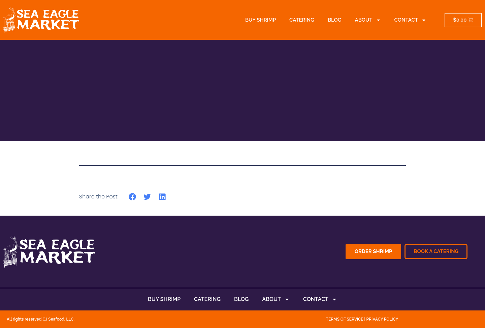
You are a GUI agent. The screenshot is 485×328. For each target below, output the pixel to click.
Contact (410, 20)
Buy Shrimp (260, 20)
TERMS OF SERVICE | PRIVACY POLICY (362, 319)
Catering (301, 20)
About (368, 20)
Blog (335, 20)
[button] (132, 196)
